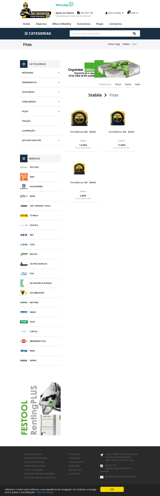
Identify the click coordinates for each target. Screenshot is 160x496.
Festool (34, 167)
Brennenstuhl (38, 341)
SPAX (32, 321)
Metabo (34, 302)
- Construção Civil (76, 461)
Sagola (34, 225)
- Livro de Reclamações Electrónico (39, 477)
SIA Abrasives (37, 292)
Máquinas (27, 72)
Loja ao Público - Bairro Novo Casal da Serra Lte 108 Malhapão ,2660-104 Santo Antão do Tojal (121, 457)
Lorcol (34, 331)
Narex (33, 360)
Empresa (41, 24)
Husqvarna (36, 186)
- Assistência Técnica (33, 454)
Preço (118, 84)
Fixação (26, 121)
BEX (31, 234)
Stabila (126, 44)
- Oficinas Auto (75, 469)
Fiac (32, 273)
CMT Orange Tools (40, 205)
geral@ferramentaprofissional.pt (120, 476)
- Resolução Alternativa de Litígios (39, 473)
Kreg (32, 350)
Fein (32, 176)
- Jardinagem (74, 465)
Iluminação (28, 130)
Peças (99, 24)
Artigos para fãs (31, 140)
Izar (32, 244)
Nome (128, 84)
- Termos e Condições (33, 469)
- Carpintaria (74, 458)
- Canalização (74, 454)
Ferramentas (29, 82)
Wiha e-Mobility (61, 24)
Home (26, 24)
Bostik (33, 254)
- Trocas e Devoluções (33, 461)
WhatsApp (64, 5)
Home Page (114, 44)
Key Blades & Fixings (41, 283)
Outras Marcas (38, 263)
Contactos (115, 24)
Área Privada (114, 12)
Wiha (32, 196)
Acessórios (83, 24)
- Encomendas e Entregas (35, 458)
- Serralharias (74, 473)
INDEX (33, 312)
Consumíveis (29, 101)
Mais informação (45, 492)
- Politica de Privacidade (34, 465)
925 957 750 (74, 14)
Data (137, 84)
